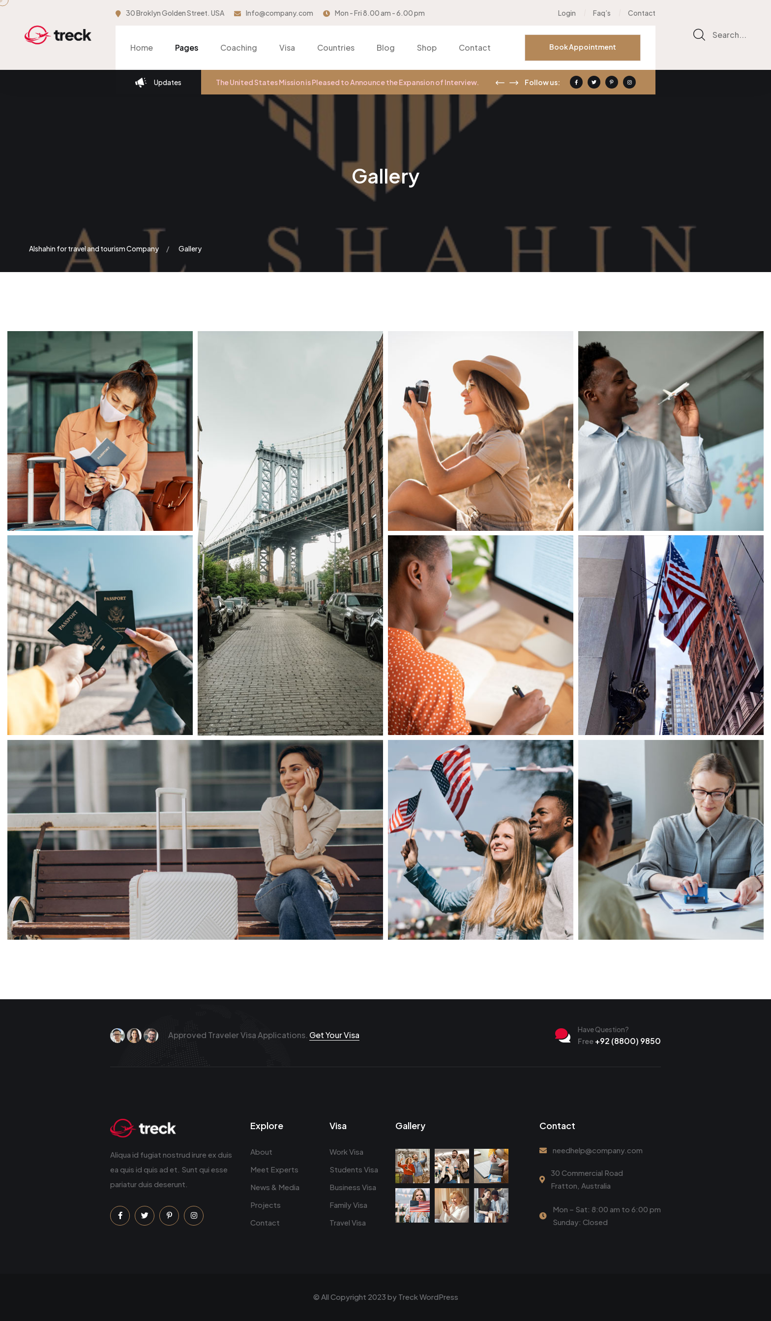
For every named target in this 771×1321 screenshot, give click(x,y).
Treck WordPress (428, 1296)
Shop (427, 47)
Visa (287, 47)
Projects (265, 1204)
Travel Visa (347, 1222)
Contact (641, 12)
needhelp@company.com (598, 1150)
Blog (386, 47)
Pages (186, 47)
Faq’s (602, 12)
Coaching (238, 47)
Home (141, 47)
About (261, 1151)
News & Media (274, 1187)
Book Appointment (582, 46)
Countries (336, 47)
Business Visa (352, 1187)
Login (567, 12)
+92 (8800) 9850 (619, 1041)
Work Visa (346, 1151)
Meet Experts (274, 1169)
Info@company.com (279, 12)
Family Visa (348, 1204)
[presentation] (500, 82)
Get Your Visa (334, 1035)
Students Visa (353, 1169)
